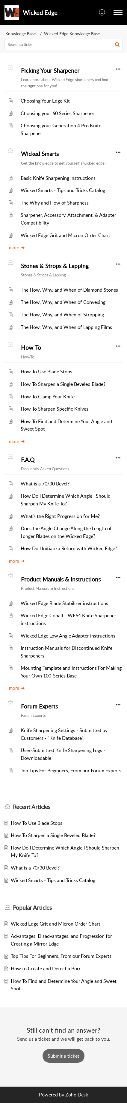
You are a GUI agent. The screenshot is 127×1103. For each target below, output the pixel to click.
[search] (63, 44)
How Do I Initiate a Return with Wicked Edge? (69, 548)
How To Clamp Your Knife (48, 396)
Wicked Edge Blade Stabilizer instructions (64, 603)
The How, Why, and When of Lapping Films (66, 327)
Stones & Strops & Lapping (55, 266)
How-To (31, 348)
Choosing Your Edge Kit (45, 101)
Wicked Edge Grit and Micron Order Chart (65, 235)
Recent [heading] (31, 807)
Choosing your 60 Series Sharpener (57, 113)
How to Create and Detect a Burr (46, 968)
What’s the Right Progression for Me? (60, 516)
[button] (102, 12)
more (17, 247)
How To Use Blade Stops (46, 371)
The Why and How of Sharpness (55, 202)
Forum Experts (39, 706)
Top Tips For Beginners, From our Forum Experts (71, 770)
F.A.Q (27, 460)
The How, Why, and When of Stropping (62, 314)
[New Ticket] (63, 1056)
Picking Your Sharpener (50, 71)
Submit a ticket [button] (63, 1056)
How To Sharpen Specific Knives (54, 409)
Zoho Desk (76, 1094)
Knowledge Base (20, 33)
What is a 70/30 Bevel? (45, 483)
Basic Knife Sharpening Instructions (58, 178)
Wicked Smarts (40, 154)
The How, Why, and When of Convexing (63, 302)
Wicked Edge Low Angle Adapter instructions (68, 635)
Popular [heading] (32, 908)
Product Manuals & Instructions (61, 579)
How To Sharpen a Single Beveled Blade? (63, 384)
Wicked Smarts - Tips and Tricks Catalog (63, 190)
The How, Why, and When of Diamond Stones (69, 290)
